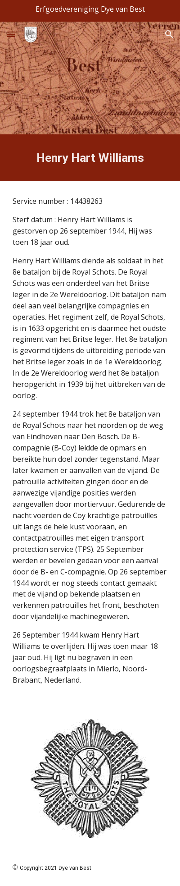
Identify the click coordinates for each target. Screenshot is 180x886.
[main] (90, 157)
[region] (90, 11)
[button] (11, 34)
